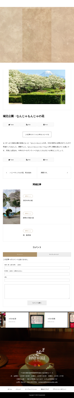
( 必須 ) (12, 264)
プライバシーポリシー (59, 389)
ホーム (10, 389)
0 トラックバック (54, 254)
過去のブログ (45, 389)
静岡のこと (28, 196)
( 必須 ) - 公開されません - (13, 271)
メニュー (18, 389)
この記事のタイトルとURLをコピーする (37, 134)
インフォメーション (31, 389)
